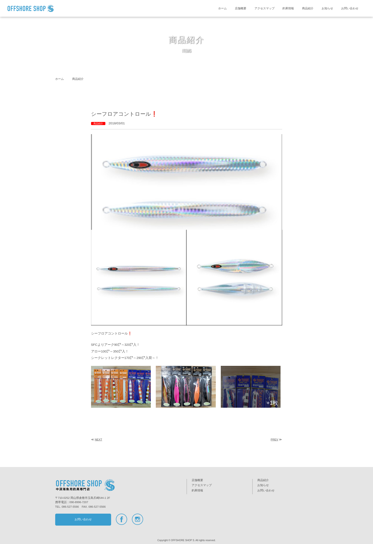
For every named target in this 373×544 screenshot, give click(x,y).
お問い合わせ (349, 8)
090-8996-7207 (79, 502)
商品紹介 (308, 8)
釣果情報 (288, 8)
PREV (274, 439)
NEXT (98, 439)
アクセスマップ (264, 8)
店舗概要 (240, 8)
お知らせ (327, 8)
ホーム (222, 8)
